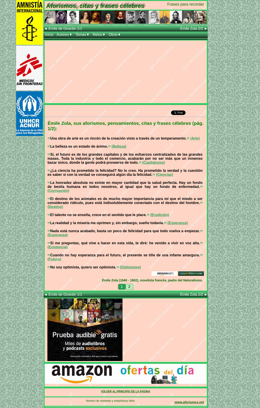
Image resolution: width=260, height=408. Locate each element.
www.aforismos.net (189, 402)
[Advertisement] (125, 71)
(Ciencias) (164, 174)
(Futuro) (54, 259)
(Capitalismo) (153, 162)
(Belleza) (119, 146)
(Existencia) (58, 247)
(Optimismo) (130, 267)
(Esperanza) (177, 223)
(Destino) (55, 207)
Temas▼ (83, 34)
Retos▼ (99, 34)
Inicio (49, 34)
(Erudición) (159, 215)
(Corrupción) (58, 191)
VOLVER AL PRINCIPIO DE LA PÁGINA (125, 391)
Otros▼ (115, 34)
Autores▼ (64, 34)
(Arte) (195, 138)
